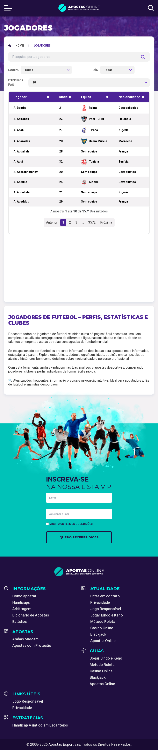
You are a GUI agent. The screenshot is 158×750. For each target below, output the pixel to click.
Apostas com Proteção (31, 645)
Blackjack (98, 634)
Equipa (13, 69)
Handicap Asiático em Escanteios (40, 725)
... (83, 222)
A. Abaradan (22, 141)
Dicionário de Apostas (30, 615)
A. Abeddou (21, 201)
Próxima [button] (106, 222)
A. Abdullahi (22, 192)
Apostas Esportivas (64, 744)
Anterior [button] (51, 222)
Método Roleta (102, 621)
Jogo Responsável (105, 609)
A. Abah (19, 130)
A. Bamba (20, 107)
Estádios (19, 621)
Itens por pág (15, 82)
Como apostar (24, 596)
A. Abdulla (20, 182)
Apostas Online (103, 641)
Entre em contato (105, 596)
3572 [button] (92, 222)
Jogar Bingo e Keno (106, 615)
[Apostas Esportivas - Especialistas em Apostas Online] (19, 45)
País (95, 69)
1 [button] (63, 222)
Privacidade (100, 602)
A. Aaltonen (21, 119)
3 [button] (76, 222)
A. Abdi (18, 161)
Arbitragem (21, 609)
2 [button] (70, 222)
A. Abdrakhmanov (26, 171)
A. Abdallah (21, 151)
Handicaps (21, 602)
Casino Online (101, 628)
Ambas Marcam (25, 639)
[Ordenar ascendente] (48, 97)
